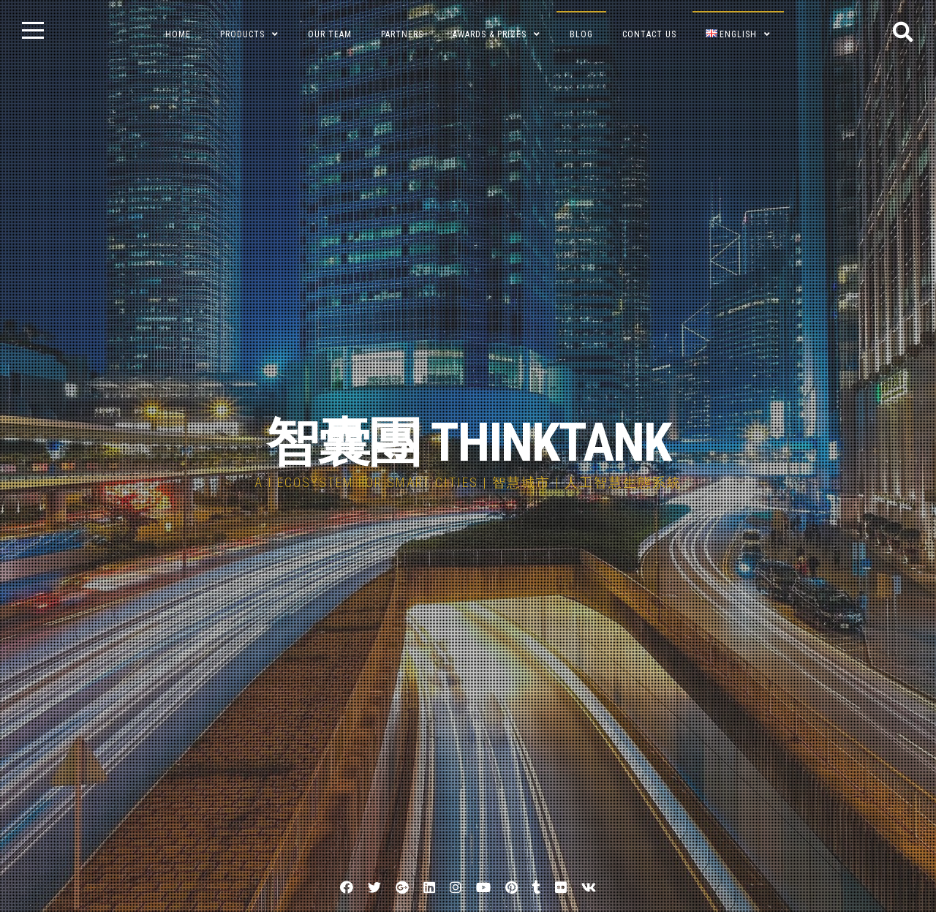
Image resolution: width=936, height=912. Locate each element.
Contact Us (649, 34)
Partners (402, 34)
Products (242, 34)
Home (178, 34)
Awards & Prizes (489, 34)
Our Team (330, 34)
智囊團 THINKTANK (468, 443)
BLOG (581, 34)
